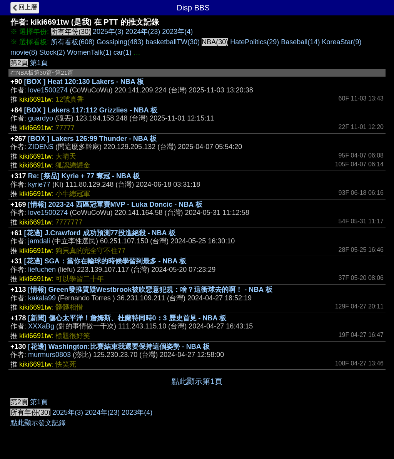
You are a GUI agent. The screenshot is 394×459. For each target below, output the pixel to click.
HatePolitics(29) (254, 42)
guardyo (40, 118)
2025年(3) (108, 31)
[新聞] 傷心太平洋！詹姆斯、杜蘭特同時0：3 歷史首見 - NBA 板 (127, 318)
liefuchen (42, 269)
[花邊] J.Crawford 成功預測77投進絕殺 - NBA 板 (99, 233)
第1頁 (39, 63)
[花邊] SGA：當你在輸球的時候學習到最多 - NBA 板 (105, 261)
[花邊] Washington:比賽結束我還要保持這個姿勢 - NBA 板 (119, 346)
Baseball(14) (300, 42)
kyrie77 (39, 184)
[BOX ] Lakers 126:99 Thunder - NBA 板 (92, 138)
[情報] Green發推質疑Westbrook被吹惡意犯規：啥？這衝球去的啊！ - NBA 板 (150, 289)
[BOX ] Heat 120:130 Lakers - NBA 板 (84, 81)
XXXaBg (41, 326)
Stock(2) (52, 52)
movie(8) (23, 52)
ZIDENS (40, 147)
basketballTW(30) (172, 42)
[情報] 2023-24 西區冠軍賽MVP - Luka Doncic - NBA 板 (115, 204)
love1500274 (48, 90)
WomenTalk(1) (89, 52)
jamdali (39, 241)
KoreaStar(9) (341, 42)
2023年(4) (177, 31)
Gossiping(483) (120, 42)
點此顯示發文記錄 (38, 423)
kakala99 (42, 298)
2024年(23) (142, 31)
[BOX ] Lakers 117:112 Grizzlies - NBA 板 (90, 110)
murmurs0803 (49, 354)
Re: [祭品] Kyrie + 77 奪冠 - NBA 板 (84, 176)
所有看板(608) (73, 42)
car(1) (123, 52)
